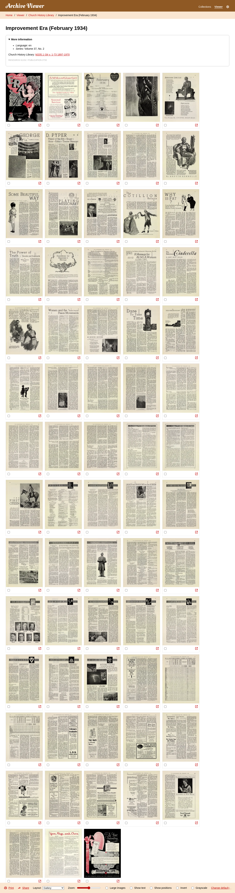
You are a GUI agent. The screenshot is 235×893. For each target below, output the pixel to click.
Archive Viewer (25, 6)
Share (23, 888)
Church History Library (41, 15)
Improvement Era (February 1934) (77, 15)
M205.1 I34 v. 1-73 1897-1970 (52, 54)
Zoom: (84, 887)
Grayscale (199, 887)
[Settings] (227, 7)
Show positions (160, 887)
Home (9, 15)
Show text (137, 887)
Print (9, 888)
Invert (181, 887)
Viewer (218, 6)
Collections (204, 6)
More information (21, 39)
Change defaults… (221, 887)
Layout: (48, 888)
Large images (115, 887)
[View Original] (39, 125)
